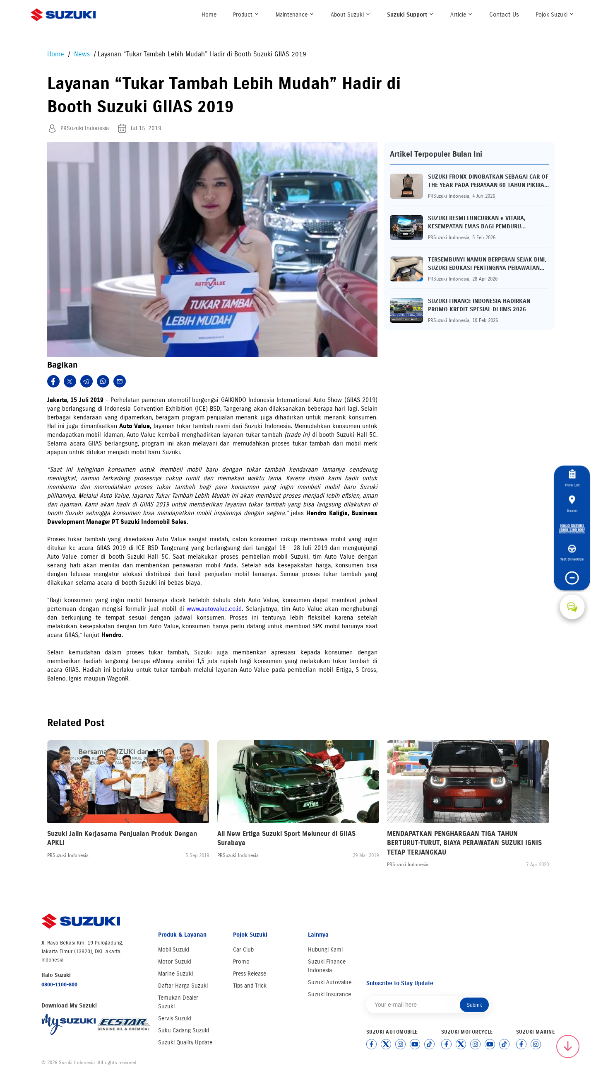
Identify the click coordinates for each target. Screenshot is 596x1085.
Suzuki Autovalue (329, 982)
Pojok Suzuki (555, 14)
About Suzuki (350, 14)
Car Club (243, 949)
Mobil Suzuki (173, 949)
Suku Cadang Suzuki (183, 1030)
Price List (572, 478)
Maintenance (295, 14)
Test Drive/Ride (572, 553)
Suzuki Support (410, 14)
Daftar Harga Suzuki (183, 985)
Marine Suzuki (175, 973)
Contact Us (504, 14)
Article (461, 14)
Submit (474, 1005)
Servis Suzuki (174, 1018)
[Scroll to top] (567, 1046)
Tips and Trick (250, 985)
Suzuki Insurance (329, 994)
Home (209, 14)
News (83, 54)
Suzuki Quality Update (185, 1042)
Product (246, 14)
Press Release (249, 973)
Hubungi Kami (325, 949)
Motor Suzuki (174, 961)
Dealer (572, 504)
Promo (241, 961)
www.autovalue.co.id (214, 609)
